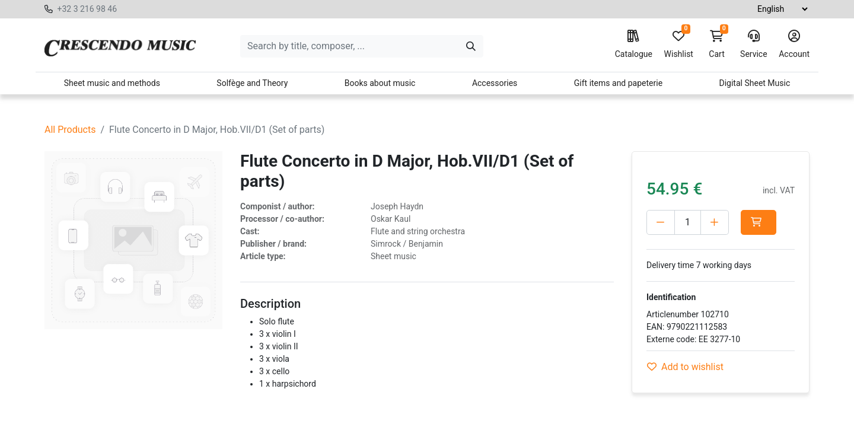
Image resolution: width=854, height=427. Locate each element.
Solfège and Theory (252, 83)
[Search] (470, 46)
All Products (69, 129)
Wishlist (678, 44)
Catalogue (633, 44)
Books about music (380, 83)
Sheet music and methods (112, 83)
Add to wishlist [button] (685, 366)
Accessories (494, 83)
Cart (717, 44)
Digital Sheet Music (755, 83)
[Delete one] (660, 222)
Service (753, 44)
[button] (758, 222)
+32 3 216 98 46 (87, 9)
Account (794, 44)
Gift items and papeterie (618, 83)
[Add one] (714, 222)
